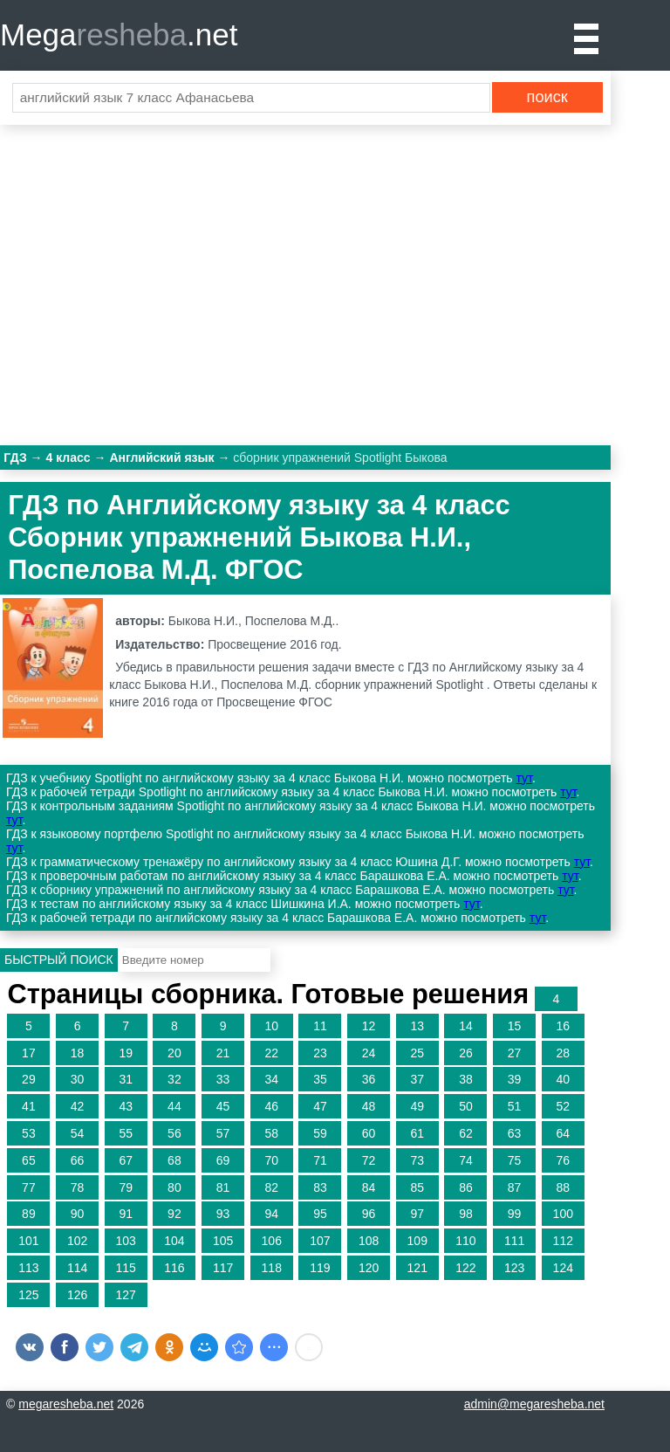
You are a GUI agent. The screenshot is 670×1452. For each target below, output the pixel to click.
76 (563, 1160)
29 (29, 1079)
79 (126, 1187)
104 (174, 1241)
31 (126, 1079)
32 (174, 1079)
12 (369, 1026)
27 (515, 1053)
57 (223, 1133)
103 (126, 1241)
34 (271, 1079)
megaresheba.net (65, 1404)
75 (515, 1160)
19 (126, 1053)
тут (524, 778)
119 (320, 1268)
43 (126, 1106)
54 (78, 1133)
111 (514, 1241)
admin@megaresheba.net (534, 1404)
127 (126, 1295)
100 (563, 1214)
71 (320, 1160)
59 (320, 1133)
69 (223, 1160)
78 (78, 1187)
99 (515, 1214)
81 (223, 1187)
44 (174, 1106)
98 (466, 1214)
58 (271, 1133)
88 (563, 1187)
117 (223, 1268)
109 (417, 1241)
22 (271, 1053)
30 (78, 1079)
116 (174, 1268)
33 (223, 1079)
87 (515, 1187)
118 (272, 1268)
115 (126, 1268)
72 (369, 1160)
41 (29, 1106)
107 (320, 1241)
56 (174, 1133)
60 (369, 1133)
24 (369, 1053)
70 (271, 1160)
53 (29, 1133)
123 (514, 1268)
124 (563, 1268)
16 (563, 1026)
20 (174, 1053)
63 (515, 1133)
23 (320, 1053)
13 (417, 1026)
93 (223, 1214)
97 (417, 1214)
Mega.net (118, 34)
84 (369, 1187)
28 (563, 1053)
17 (29, 1053)
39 (515, 1079)
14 (466, 1026)
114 (77, 1268)
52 (563, 1106)
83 (320, 1187)
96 (369, 1214)
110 (465, 1241)
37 (417, 1079)
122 (465, 1268)
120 (369, 1268)
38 (466, 1079)
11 (320, 1026)
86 (466, 1187)
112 (563, 1241)
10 (271, 1026)
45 (223, 1106)
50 (466, 1106)
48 (369, 1106)
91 (126, 1214)
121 (417, 1268)
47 (320, 1106)
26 (466, 1053)
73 (417, 1160)
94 (271, 1214)
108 (369, 1241)
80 (174, 1187)
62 (466, 1133)
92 (174, 1214)
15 (515, 1026)
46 (271, 1106)
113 (28, 1268)
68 (174, 1160)
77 (29, 1187)
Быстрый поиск (58, 960)
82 (271, 1187)
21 (223, 1053)
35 (320, 1079)
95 (320, 1214)
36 (369, 1079)
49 (417, 1106)
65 (29, 1160)
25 (417, 1053)
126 (77, 1295)
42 (78, 1106)
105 (223, 1241)
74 (466, 1160)
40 (563, 1079)
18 (78, 1053)
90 (78, 1214)
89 (29, 1214)
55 (126, 1133)
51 (515, 1106)
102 (77, 1241)
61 (417, 1133)
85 (417, 1187)
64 (563, 1133)
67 (126, 1160)
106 (272, 1241)
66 (78, 1160)
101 (28, 1241)
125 (28, 1295)
